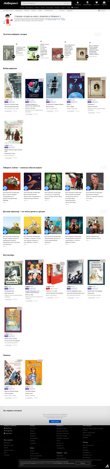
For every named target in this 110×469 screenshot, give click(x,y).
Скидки (40, 10)
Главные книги (34, 453)
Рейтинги (27, 10)
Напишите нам (87, 455)
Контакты (62, 10)
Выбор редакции (10, 68)
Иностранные (29, 7)
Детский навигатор (62, 431)
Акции (32, 451)
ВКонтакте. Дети (9, 445)
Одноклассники (8, 450)
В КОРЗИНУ (8, 111)
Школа (43, 7)
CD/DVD (32, 441)
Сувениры (33, 443)
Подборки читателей (63, 438)
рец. (19, 73)
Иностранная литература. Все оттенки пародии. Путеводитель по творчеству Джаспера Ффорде (11, 196)
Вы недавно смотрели (12, 410)
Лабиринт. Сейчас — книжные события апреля (22, 167)
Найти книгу (55, 421)
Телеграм (6, 455)
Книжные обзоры (62, 436)
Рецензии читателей (63, 433)
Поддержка (70, 10)
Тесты (58, 441)
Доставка (85, 450)
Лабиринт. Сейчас (62, 428)
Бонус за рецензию (36, 456)
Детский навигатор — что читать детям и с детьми (24, 211)
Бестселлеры (8, 255)
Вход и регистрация (89, 432)
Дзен (5, 452)
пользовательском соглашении (44, 463)
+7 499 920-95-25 (48, 10)
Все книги (33, 428)
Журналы (33, 433)
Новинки (6, 355)
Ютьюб (6, 448)
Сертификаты (18, 10)
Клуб (68, 7)
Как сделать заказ (88, 445)
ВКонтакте (7, 443)
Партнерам (60, 456)
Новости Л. (60, 443)
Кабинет (85, 437)
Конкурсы (59, 445)
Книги (22, 7)
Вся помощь (86, 457)
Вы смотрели (87, 435)
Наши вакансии (61, 458)
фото (19, 75)
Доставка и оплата (8, 10)
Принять (82, 463)
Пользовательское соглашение (92, 460)
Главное (37, 7)
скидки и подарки (52, 19)
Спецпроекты (61, 448)
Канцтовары (49, 7)
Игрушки (57, 7)
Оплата (85, 447)
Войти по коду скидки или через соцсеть (93, 429)
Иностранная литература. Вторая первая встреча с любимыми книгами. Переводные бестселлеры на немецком (11, 240)
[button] (96, 34)
